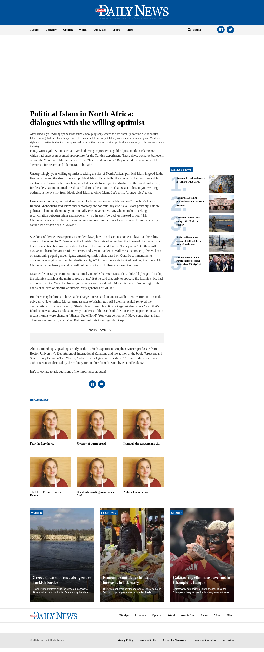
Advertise (228, 640)
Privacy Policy (125, 640)
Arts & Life (100, 29)
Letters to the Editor (205, 640)
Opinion (68, 29)
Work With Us (148, 640)
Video (217, 615)
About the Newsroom (175, 640)
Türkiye (35, 29)
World (83, 29)
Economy (51, 29)
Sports (116, 29)
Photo (130, 29)
